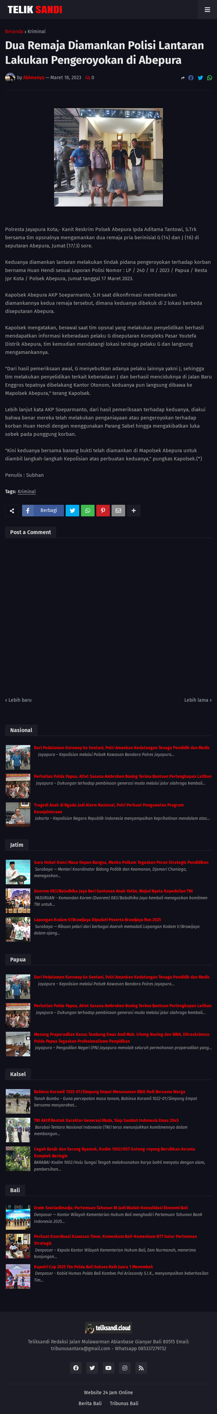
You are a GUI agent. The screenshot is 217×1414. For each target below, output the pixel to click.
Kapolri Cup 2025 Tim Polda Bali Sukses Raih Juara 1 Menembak (93, 1267)
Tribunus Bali (124, 1403)
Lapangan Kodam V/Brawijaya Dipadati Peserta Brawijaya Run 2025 (97, 919)
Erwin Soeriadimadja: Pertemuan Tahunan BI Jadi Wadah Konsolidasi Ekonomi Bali (111, 1207)
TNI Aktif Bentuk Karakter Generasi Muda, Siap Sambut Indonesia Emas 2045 (106, 1120)
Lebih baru (20, 700)
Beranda (14, 31)
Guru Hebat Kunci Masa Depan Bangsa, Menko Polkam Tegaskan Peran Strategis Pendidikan (121, 862)
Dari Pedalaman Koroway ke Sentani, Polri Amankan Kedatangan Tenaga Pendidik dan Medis (122, 747)
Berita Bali (90, 1403)
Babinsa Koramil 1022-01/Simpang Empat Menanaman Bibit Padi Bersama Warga (109, 1091)
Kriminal (37, 31)
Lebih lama (196, 700)
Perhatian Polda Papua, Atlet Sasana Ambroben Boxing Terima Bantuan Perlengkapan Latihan (123, 776)
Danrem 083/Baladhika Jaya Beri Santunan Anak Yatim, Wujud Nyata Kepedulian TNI (113, 891)
